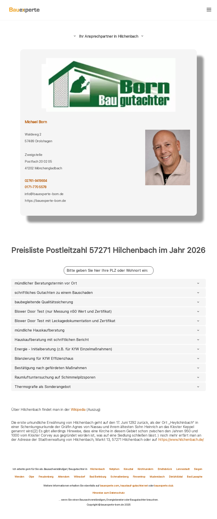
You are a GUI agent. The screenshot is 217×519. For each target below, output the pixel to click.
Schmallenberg (119, 476)
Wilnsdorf (79, 476)
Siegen (198, 469)
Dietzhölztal (175, 476)
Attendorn (63, 476)
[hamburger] (209, 10)
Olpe (31, 476)
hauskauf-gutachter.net (134, 485)
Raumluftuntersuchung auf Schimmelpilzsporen (107, 377)
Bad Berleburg (98, 476)
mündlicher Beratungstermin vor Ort (107, 283)
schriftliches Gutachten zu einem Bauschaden (107, 293)
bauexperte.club (163, 485)
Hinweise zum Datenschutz (108, 492)
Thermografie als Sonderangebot (107, 387)
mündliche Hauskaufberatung (107, 330)
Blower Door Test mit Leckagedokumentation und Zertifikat (107, 321)
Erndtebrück (165, 469)
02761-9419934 (36, 181)
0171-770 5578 (35, 187)
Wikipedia (78, 409)
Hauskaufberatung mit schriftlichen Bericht (107, 340)
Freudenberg (46, 476)
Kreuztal (128, 469)
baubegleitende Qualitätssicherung (107, 302)
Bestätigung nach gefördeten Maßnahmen (107, 368)
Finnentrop (139, 476)
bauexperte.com (109, 485)
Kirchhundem (145, 469)
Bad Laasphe (194, 476)
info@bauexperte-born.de (44, 194)
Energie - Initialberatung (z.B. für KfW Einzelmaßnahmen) (107, 349)
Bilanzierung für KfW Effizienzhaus (107, 358)
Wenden (19, 476)
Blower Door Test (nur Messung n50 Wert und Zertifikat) (107, 311)
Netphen (114, 469)
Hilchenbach (97, 469)
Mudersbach (157, 476)
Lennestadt (182, 469)
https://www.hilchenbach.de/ (181, 439)
